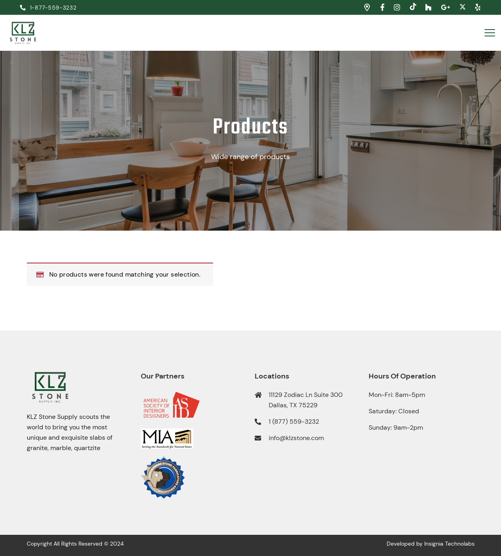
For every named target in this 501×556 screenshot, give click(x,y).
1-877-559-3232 (48, 7)
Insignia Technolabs (449, 543)
